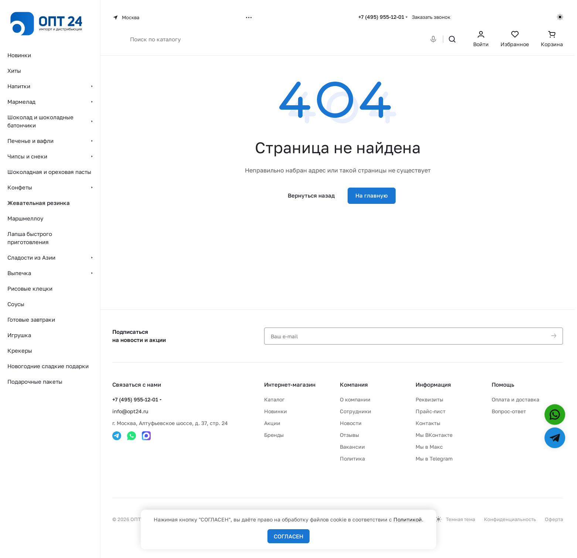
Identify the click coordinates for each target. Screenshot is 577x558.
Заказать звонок (431, 17)
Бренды (274, 435)
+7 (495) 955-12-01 (381, 17)
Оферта (554, 519)
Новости (351, 423)
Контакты (428, 423)
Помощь (503, 384)
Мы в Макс (429, 447)
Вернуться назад (311, 195)
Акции (272, 423)
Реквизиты (429, 399)
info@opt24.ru (130, 411)
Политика (352, 458)
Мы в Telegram (434, 458)
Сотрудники (355, 411)
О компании (355, 399)
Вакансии (352, 447)
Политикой (407, 519)
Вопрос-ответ (509, 411)
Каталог (274, 399)
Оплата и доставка (515, 399)
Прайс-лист (430, 411)
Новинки (275, 411)
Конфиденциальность (510, 519)
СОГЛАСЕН (288, 536)
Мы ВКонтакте (434, 435)
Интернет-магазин (289, 384)
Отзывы (349, 435)
